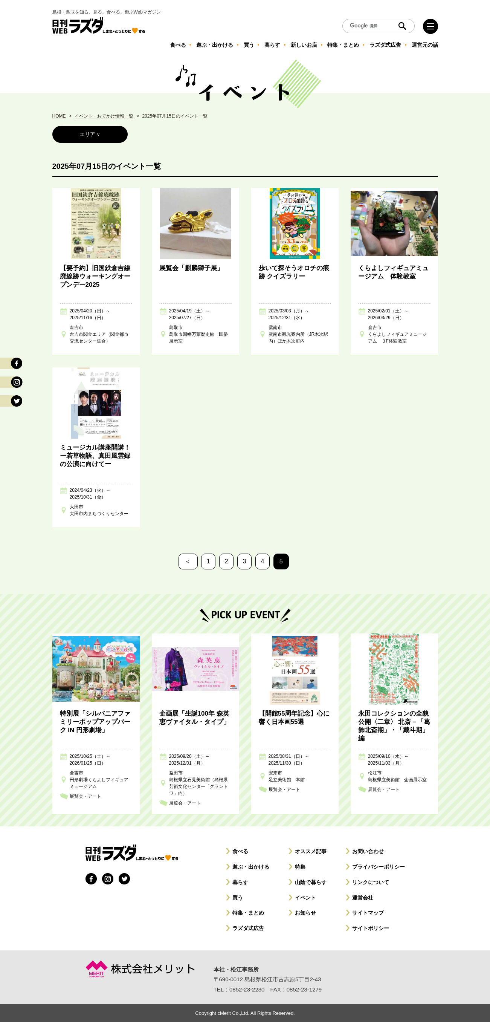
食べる (240, 851)
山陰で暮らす (311, 882)
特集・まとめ (248, 913)
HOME (59, 116)
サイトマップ (368, 913)
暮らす (240, 882)
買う (237, 898)
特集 (300, 867)
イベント (305, 898)
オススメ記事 (311, 851)
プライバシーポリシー (378, 867)
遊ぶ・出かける (250, 867)
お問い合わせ (368, 851)
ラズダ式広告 (248, 928)
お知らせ (305, 913)
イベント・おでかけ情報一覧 (104, 116)
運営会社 (362, 898)
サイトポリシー (370, 928)
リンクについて (370, 882)
